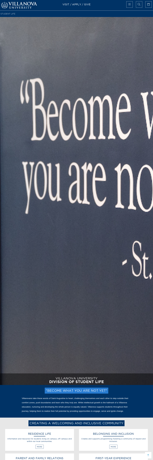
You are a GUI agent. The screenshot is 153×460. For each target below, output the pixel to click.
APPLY (76, 4)
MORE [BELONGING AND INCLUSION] (113, 447)
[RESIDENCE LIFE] (39, 441)
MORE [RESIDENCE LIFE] (39, 447)
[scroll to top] (148, 455)
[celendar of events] (148, 4)
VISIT (65, 4)
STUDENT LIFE (8, 14)
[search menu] (139, 4)
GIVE (87, 4)
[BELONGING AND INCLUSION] (113, 441)
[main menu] (129, 4)
